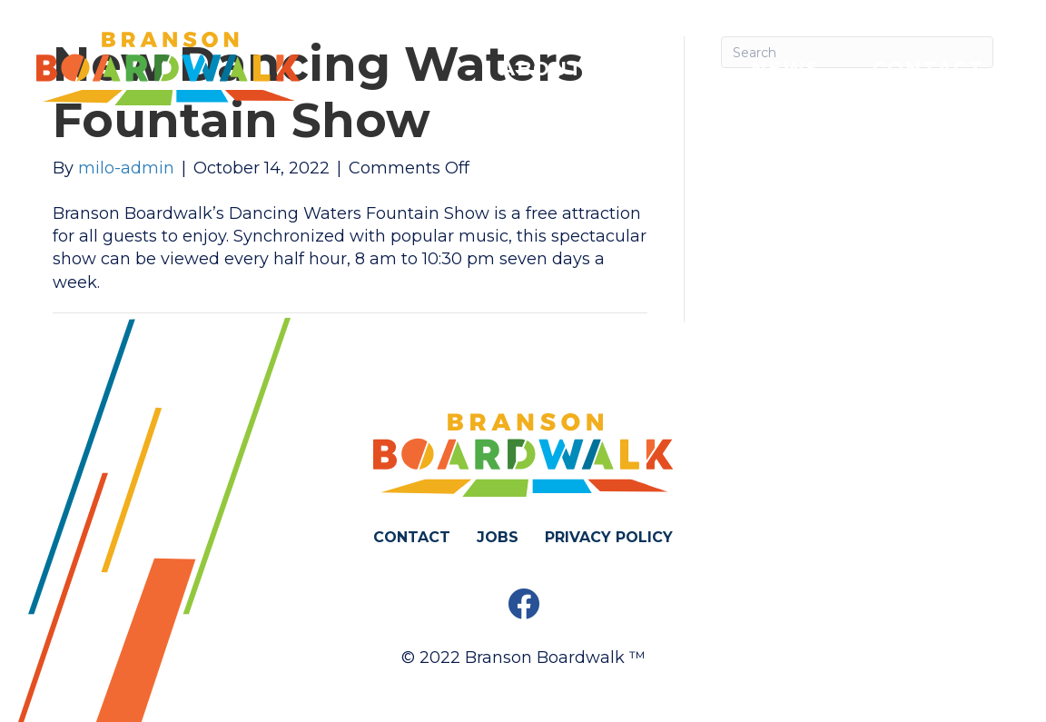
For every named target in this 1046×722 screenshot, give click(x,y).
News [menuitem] (786, 68)
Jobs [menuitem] (497, 537)
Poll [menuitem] (667, 68)
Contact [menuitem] (928, 68)
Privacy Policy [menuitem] (609, 537)
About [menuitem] (542, 68)
